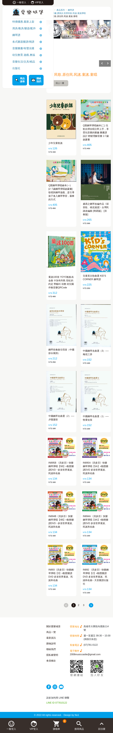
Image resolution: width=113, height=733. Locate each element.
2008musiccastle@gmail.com (85, 654)
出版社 (10, 68)
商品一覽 (51, 632)
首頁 (51, 10)
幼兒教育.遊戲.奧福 (17, 55)
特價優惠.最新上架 (17, 22)
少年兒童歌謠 (55, 143)
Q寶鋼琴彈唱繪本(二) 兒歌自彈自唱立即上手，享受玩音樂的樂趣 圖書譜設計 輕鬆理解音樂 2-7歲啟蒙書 (96, 132)
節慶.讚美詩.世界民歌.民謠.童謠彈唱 (69, 13)
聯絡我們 (51, 649)
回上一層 (60, 83)
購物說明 (51, 643)
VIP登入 (30, 2)
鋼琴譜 (10, 35)
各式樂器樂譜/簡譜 (17, 42)
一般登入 (13, 2)
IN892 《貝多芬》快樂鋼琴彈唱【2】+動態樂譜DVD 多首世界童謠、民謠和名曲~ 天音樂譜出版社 (96, 576)
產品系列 (60, 10)
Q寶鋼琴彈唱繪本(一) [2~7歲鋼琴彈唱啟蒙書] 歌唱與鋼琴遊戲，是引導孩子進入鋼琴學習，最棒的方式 (61, 192)
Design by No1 (71, 715)
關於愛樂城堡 (53, 626)
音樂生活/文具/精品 (17, 62)
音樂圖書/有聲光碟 (17, 48)
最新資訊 (51, 638)
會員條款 (51, 660)
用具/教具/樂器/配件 (17, 28)
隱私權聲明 (52, 655)
